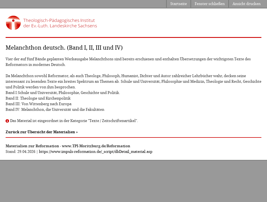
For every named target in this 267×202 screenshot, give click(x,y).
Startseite (178, 4)
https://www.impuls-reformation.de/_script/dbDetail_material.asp (95, 152)
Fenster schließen (210, 4)
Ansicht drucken (247, 4)
